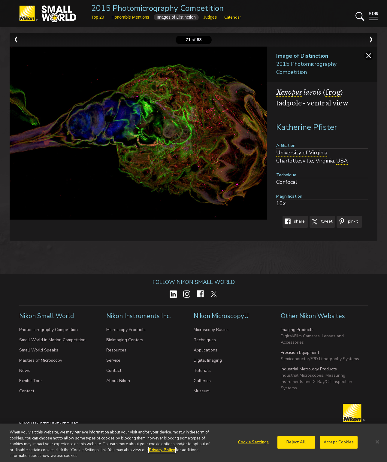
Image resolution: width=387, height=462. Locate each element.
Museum (202, 391)
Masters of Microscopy (40, 360)
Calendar (232, 17)
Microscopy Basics (211, 330)
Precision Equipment (300, 352)
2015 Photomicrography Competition (157, 8)
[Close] (377, 444)
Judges (210, 17)
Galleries (202, 381)
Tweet (321, 222)
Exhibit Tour (30, 381)
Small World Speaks (38, 350)
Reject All (295, 444)
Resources (116, 350)
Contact (26, 391)
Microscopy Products (126, 330)
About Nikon (118, 381)
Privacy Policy (162, 452)
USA (342, 160)
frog (332, 92)
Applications (205, 350)
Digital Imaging (208, 360)
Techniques (205, 340)
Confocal (286, 182)
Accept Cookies (339, 444)
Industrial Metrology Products (309, 369)
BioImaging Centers (124, 340)
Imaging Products (297, 330)
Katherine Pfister (306, 127)
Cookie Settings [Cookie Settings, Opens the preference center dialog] (253, 444)
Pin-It (347, 222)
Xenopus (289, 92)
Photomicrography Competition (48, 330)
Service (113, 360)
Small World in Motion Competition (52, 340)
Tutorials (202, 370)
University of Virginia (301, 152)
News (24, 370)
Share (294, 222)
